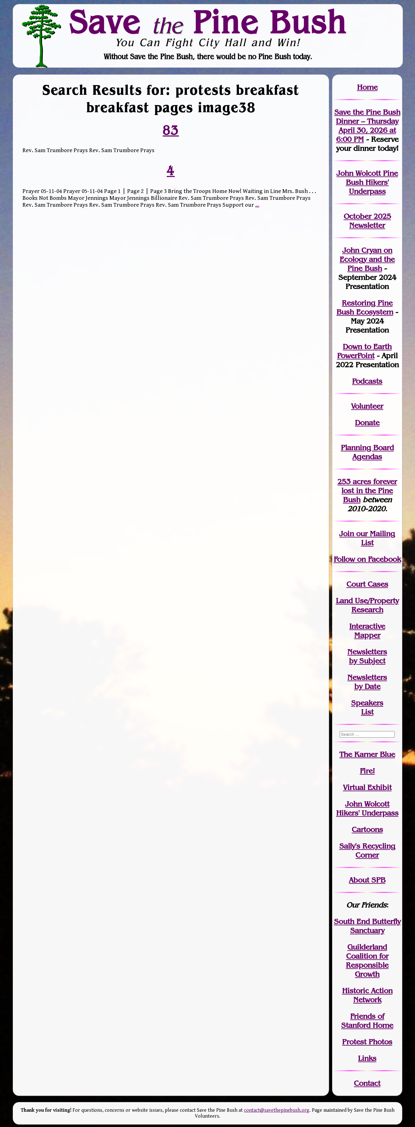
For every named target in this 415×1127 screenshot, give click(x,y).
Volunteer (367, 406)
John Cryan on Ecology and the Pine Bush (367, 259)
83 (171, 130)
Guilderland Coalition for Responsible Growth (367, 960)
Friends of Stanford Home (367, 1021)
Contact (367, 1083)
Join (346, 533)
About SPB (367, 879)
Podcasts (367, 381)
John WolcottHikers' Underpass (367, 808)
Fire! (367, 770)
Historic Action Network (367, 995)
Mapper (367, 635)
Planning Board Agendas (367, 452)
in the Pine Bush (369, 490)
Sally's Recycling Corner (367, 850)
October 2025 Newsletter (367, 221)
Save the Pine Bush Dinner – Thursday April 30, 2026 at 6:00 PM (367, 126)
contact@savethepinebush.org (276, 1110)
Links (367, 1058)
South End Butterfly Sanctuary (367, 926)
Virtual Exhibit (367, 787)
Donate (367, 422)
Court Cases (367, 584)
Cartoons (367, 829)
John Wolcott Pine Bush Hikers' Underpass (367, 182)
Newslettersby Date (367, 682)
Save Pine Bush (208, 21)
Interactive (367, 626)
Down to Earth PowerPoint (364, 351)
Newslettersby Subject (367, 656)
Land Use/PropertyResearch (367, 605)
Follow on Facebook (367, 559)
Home (367, 87)
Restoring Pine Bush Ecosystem (364, 307)
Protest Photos (367, 1041)
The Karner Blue (367, 754)
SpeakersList (367, 707)
